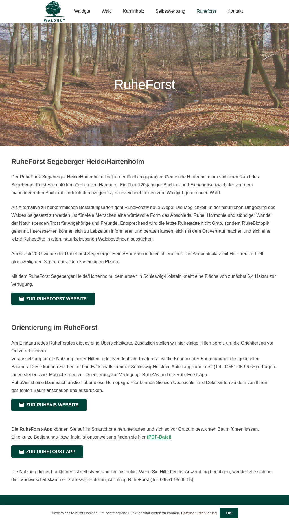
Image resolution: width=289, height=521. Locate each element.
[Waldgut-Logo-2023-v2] (54, 11)
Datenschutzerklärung (199, 513)
